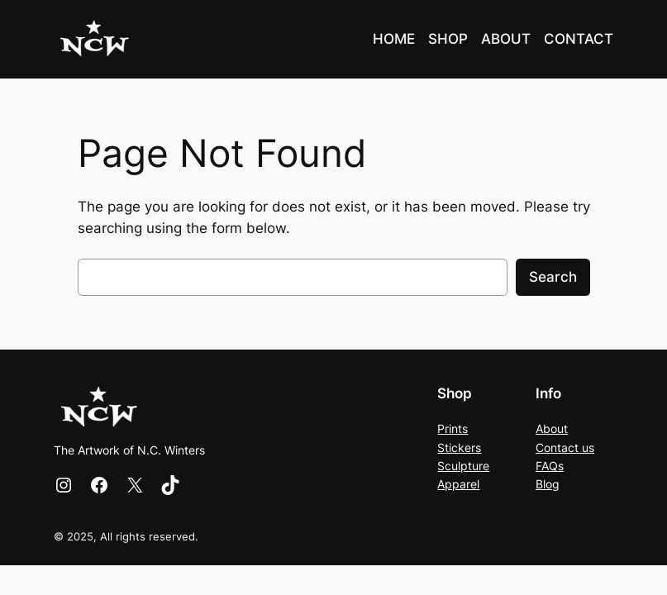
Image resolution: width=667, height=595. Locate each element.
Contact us (565, 447)
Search (553, 277)
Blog (548, 484)
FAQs (550, 466)
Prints (452, 428)
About (552, 428)
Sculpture (463, 466)
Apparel (458, 484)
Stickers (459, 447)
